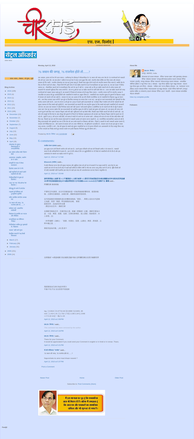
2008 (9, 254)
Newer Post (44, 378)
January (12, 247)
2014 (9, 98)
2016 (9, 91)
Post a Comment (47, 367)
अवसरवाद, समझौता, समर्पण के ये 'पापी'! (17, 158)
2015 (9, 94)
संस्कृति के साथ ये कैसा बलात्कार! (16, 164)
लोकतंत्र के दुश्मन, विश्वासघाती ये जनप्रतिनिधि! (15, 146)
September (13, 124)
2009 (9, 251)
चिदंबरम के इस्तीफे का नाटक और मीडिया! (18, 215)
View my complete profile (139, 97)
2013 (9, 101)
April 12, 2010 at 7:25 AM (53, 174)
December (13, 114)
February (13, 243)
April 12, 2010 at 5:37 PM (54, 362)
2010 (9, 111)
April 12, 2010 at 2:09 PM (54, 319)
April (11, 141)
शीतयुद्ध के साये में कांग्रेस (17, 188)
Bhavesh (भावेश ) (50, 162)
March (12, 240)
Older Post (119, 378)
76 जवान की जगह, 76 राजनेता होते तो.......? (17, 204)
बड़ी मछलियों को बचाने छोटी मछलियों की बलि (17, 173)
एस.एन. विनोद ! (49, 324)
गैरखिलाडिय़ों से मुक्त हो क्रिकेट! (16, 178)
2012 (9, 104)
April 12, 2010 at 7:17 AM (53, 157)
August (12, 128)
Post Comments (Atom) (87, 384)
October (12, 121)
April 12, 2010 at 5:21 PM (54, 345)
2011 (9, 108)
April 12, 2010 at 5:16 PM (54, 331)
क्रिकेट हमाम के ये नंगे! (16, 168)
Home (82, 378)
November (13, 118)
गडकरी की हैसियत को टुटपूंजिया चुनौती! (16, 193)
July (11, 131)
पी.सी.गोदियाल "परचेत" (52, 350)
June (11, 135)
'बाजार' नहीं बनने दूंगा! (15, 230)
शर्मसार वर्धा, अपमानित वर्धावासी (16, 209)
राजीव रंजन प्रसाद (50, 146)
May (11, 138)
